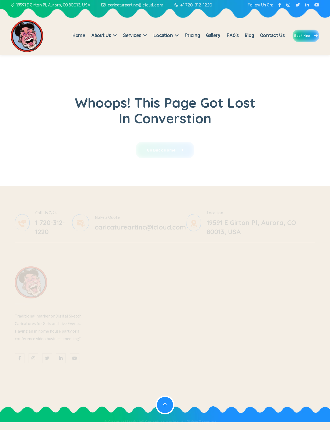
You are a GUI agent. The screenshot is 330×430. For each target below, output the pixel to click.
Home (78, 36)
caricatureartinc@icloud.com (135, 5)
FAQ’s (232, 36)
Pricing (192, 36)
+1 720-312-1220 (196, 5)
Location (166, 36)
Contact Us (272, 36)
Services (135, 36)
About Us (104, 36)
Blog (249, 36)
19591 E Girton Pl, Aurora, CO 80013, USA (53, 5)
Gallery (213, 36)
